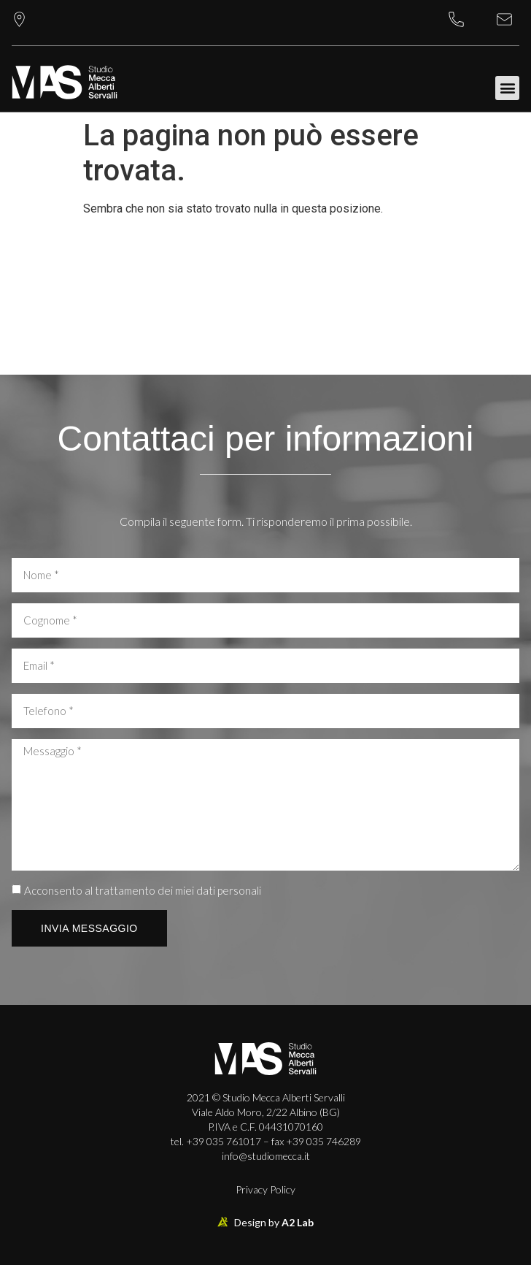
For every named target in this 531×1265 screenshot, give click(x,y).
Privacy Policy (265, 1189)
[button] (507, 88)
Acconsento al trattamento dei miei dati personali (142, 890)
